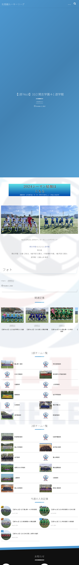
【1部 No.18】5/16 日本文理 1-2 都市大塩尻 (25, 534)
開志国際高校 (57, 467)
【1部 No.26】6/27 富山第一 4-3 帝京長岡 (24, 509)
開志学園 (33, 246)
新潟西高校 (56, 415)
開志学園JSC (56, 405)
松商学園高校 (57, 437)
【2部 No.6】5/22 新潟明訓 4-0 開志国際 (24, 521)
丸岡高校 (17, 405)
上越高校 (17, 478)
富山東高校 (56, 457)
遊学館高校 (17, 415)
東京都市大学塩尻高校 (59, 374)
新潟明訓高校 (18, 437)
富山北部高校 (18, 488)
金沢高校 (17, 457)
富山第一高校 (18, 364)
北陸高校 (55, 478)
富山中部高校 (18, 447)
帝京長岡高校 (57, 364)
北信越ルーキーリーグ (13, 4)
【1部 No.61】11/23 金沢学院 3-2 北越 (12, 331)
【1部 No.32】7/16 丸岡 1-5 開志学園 (37, 331)
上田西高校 (56, 384)
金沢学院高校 (57, 395)
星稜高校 (17, 395)
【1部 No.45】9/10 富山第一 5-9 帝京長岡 (62, 332)
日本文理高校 (18, 374)
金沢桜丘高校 (57, 447)
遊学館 (47, 246)
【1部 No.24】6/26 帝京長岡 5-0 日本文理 (63, 509)
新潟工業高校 (57, 488)
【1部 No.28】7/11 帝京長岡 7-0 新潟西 (62, 521)
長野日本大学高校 (19, 467)
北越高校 (17, 384)
